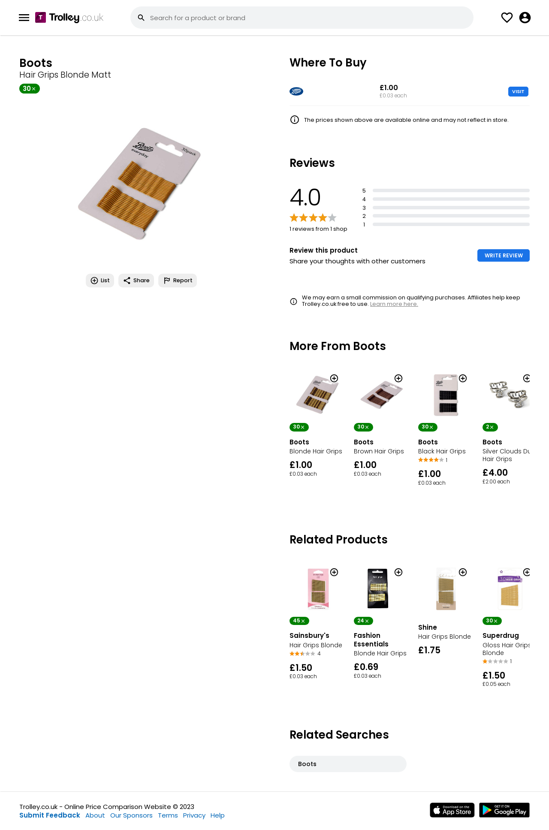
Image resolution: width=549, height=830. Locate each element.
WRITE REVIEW (504, 255)
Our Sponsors (131, 815)
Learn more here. (394, 304)
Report (178, 280)
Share (136, 280)
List (100, 280)
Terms (168, 815)
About (95, 815)
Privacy (194, 815)
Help (218, 815)
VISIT (518, 91)
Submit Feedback (49, 815)
